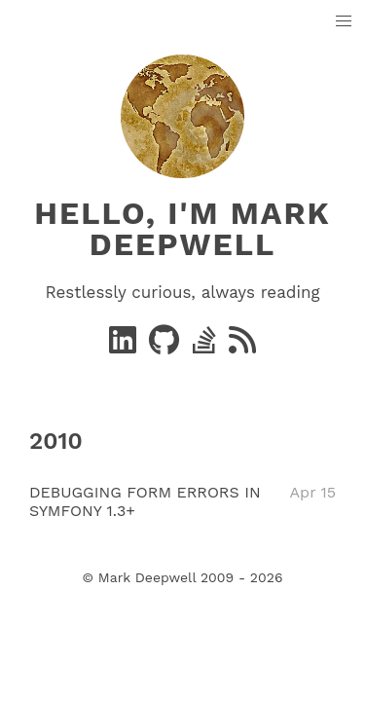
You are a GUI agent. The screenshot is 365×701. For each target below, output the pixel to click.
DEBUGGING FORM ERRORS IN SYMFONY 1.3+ (145, 501)
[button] (344, 22)
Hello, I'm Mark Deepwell (182, 229)
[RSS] (242, 346)
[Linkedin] (125, 346)
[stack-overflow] (207, 346)
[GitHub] (166, 346)
